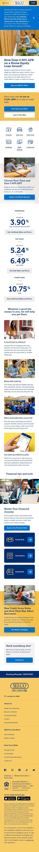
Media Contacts (9, 738)
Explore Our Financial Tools (17, 528)
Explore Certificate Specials (19, 197)
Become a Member (10, 712)
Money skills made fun (12, 381)
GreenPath (19, 572)
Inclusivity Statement (11, 722)
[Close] (34, 18)
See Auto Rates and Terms (19, 271)
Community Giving (10, 715)
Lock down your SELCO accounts (16, 454)
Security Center (9, 750)
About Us (8, 704)
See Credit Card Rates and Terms (19, 299)
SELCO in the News (12, 730)
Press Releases (9, 734)
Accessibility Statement (19, 781)
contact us (29, 840)
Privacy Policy (8, 778)
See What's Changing (19, 629)
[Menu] (5, 3)
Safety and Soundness (11, 708)
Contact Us (19, 660)
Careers (6, 719)
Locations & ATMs (13, 696)
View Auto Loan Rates (19, 109)
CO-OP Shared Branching (12, 757)
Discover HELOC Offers (19, 85)
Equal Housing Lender (19, 786)
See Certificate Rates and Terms (19, 232)
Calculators (20, 556)
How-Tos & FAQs (11, 745)
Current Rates (8, 754)
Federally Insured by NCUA (21, 784)
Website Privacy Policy (21, 775)
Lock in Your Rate (19, 115)
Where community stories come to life (18, 418)
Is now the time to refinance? (14, 342)
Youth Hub (19, 540)
